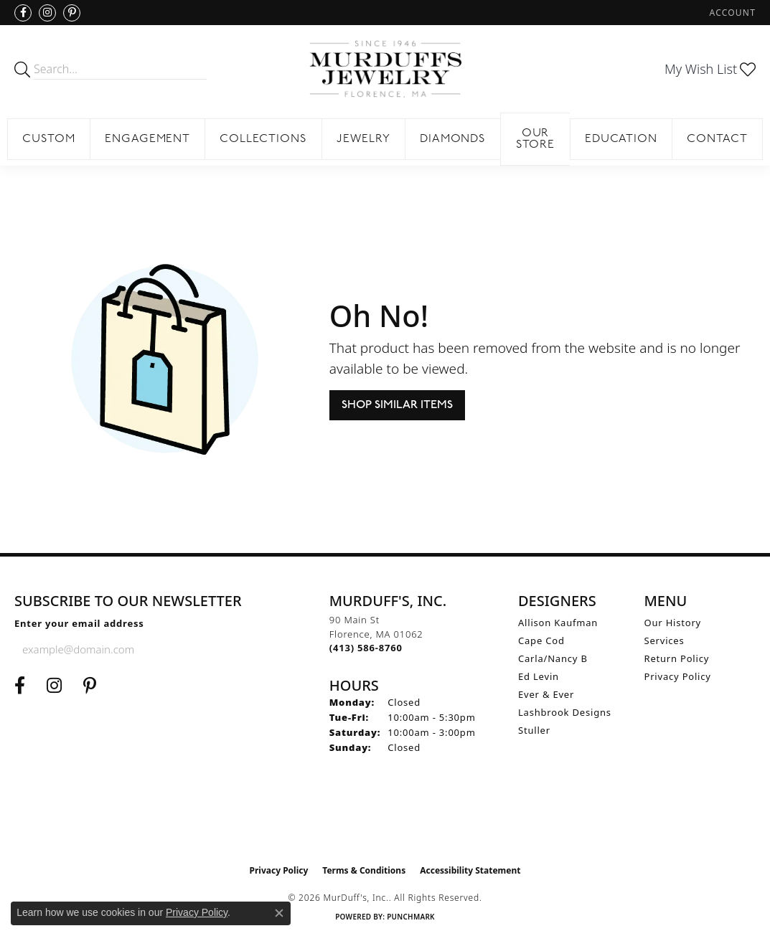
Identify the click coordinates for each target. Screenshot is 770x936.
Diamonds (453, 139)
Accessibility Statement (470, 870)
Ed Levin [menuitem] (538, 676)
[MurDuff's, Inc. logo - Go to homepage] (385, 69)
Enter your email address (79, 623)
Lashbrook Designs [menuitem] (564, 712)
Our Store (535, 139)
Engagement (148, 139)
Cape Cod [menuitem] (541, 640)
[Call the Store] (366, 647)
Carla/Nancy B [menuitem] (553, 658)
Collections (263, 139)
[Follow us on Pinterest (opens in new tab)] (71, 13)
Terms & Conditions (363, 870)
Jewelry (363, 139)
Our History (673, 622)
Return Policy (677, 658)
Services (664, 640)
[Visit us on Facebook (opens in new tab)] (23, 13)
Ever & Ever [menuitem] (546, 694)
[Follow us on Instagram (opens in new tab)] (47, 13)
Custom (48, 139)
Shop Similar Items (397, 405)
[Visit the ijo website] (385, 821)
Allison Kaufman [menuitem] (558, 622)
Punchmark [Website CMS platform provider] (411, 917)
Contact (717, 139)
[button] (731, 12)
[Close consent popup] (279, 913)
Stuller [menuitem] (534, 730)
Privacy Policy (677, 676)
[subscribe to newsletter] (175, 649)
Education (621, 139)
